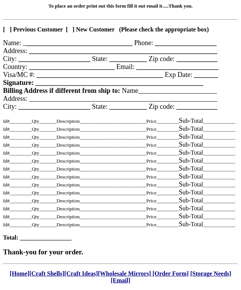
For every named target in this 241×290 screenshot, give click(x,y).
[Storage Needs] (210, 273)
